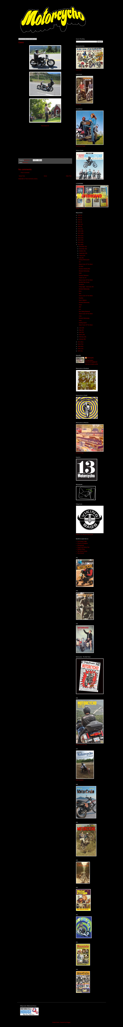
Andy (80, 316)
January (81, 339)
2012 (79, 244)
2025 (79, 215)
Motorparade (80, 545)
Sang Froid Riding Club (83, 547)
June (80, 328)
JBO (80, 307)
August (81, 255)
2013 (79, 242)
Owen (80, 304)
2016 (79, 235)
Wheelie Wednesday (84, 271)
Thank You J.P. (82, 277)
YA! (80, 262)
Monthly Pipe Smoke (84, 282)
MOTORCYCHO (31, 8)
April (80, 332)
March (81, 334)
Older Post (68, 176)
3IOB (80, 273)
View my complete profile (91, 364)
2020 (79, 226)
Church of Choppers (82, 543)
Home (45, 176)
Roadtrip (81, 298)
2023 (79, 219)
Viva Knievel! (80, 553)
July (80, 257)
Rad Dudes (25, 162)
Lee (80, 309)
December (82, 246)
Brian (80, 291)
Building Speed (83, 322)
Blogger (68, 1022)
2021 (79, 224)
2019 (79, 229)
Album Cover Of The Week (86, 264)
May (80, 330)
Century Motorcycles (84, 259)
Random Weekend (83, 275)
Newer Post (22, 176)
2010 (79, 344)
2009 (79, 346)
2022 (79, 222)
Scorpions (81, 284)
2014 (79, 240)
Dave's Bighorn (83, 300)
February (81, 336)
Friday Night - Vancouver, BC (86, 286)
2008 (79, 348)
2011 (79, 342)
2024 (79, 217)
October (81, 251)
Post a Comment (25, 172)
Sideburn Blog (81, 549)
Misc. (80, 293)
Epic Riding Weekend (84, 311)
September (82, 253)
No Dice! (81, 266)
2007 (79, 351)
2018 (79, 231)
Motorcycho (90, 357)
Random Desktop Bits (84, 268)
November (82, 248)
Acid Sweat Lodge (82, 541)
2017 (79, 233)
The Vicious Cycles (82, 551)
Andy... (80, 320)
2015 (79, 237)
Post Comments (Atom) (31, 178)
